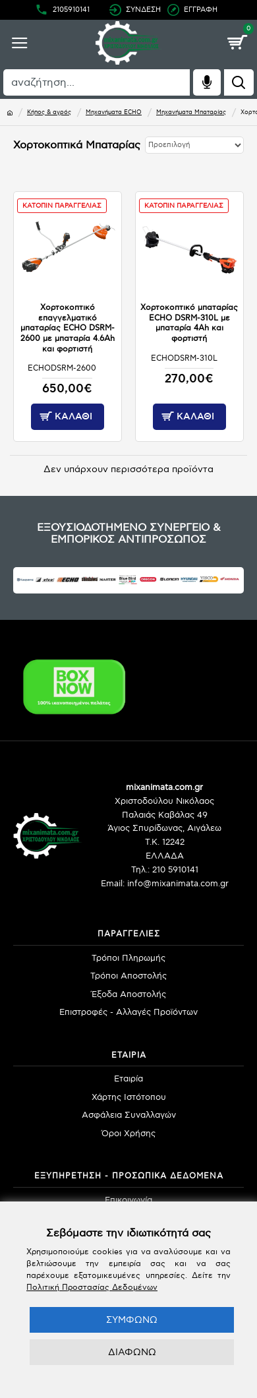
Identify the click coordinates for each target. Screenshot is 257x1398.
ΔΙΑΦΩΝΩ (132, 1352)
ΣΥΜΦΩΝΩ (131, 1319)
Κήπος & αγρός (49, 112)
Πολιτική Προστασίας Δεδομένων (91, 1287)
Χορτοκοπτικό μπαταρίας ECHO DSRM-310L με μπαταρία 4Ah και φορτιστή (189, 323)
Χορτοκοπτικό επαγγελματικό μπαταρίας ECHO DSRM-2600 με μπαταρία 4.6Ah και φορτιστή (67, 328)
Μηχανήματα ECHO (114, 112)
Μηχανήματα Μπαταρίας (191, 112)
